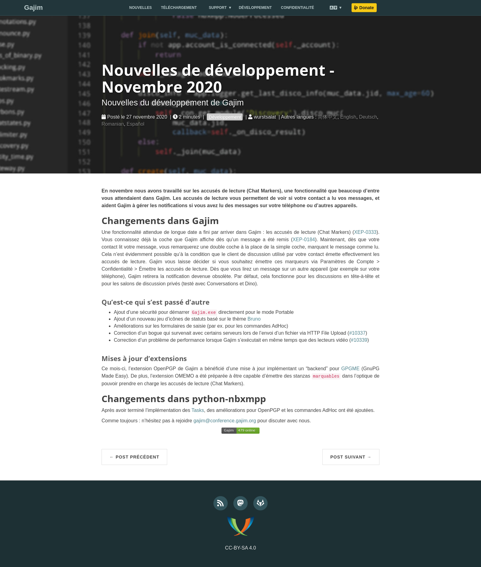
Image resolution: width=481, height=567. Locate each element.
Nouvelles (140, 8)
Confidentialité (297, 8)
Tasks (197, 410)
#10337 (357, 333)
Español (135, 124)
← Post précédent (134, 457)
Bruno (254, 319)
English (348, 117)
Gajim (33, 7)
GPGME (350, 368)
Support (218, 8)
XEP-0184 (304, 239)
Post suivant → (350, 457)
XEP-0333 (365, 232)
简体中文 (327, 117)
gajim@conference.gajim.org (225, 420)
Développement (255, 8)
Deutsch (368, 117)
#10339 (359, 340)
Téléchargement (179, 8)
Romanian (113, 124)
